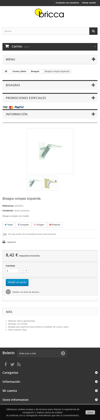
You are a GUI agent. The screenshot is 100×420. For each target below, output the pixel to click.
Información (17, 114)
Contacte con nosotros (67, 2)
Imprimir (11, 242)
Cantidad (10, 266)
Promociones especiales (26, 98)
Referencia (7, 206)
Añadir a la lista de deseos (25, 292)
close (90, 412)
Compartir (23, 224)
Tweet (9, 224)
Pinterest (54, 224)
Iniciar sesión (89, 2)
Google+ (39, 224)
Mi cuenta (9, 391)
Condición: (8, 210)
